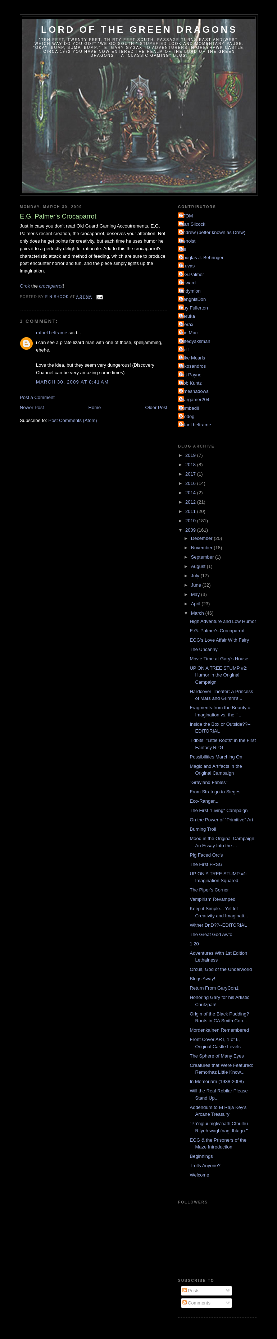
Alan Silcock (192, 224)
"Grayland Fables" (208, 782)
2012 (191, 502)
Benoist (187, 241)
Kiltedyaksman (195, 341)
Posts (191, 1290)
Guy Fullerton (194, 308)
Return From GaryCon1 (214, 988)
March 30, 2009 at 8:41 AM (72, 382)
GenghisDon (193, 299)
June (197, 585)
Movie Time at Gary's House (219, 658)
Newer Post (32, 407)
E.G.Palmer (192, 274)
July (196, 575)
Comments (196, 1303)
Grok (25, 286)
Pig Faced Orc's (206, 855)
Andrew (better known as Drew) (212, 232)
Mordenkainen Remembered (219, 1030)
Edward (188, 282)
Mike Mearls (192, 358)
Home (94, 407)
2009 (191, 530)
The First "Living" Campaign (219, 810)
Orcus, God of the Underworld (221, 969)
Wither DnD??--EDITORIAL (218, 925)
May (196, 594)
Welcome (199, 1175)
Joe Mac (188, 332)
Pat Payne (190, 374)
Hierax (187, 324)
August (199, 566)
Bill (183, 249)
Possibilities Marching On (216, 757)
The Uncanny (203, 649)
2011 (191, 511)
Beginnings (201, 1156)
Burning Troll (203, 829)
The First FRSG (206, 864)
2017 (191, 474)
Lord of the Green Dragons (139, 29)
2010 (191, 520)
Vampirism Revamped (212, 899)
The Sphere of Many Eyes (217, 1056)
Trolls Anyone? (205, 1165)
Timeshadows (194, 391)
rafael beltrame (51, 332)
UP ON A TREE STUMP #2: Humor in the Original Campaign (218, 675)
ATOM (186, 216)
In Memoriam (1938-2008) (217, 1081)
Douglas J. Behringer (201, 257)
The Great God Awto (211, 934)
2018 (191, 464)
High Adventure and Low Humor (223, 621)
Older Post (156, 407)
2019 (191, 455)
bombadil (189, 408)
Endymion (190, 291)
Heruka (187, 316)
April (196, 603)
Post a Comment (37, 397)
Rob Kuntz (191, 383)
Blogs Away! (202, 978)
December (202, 538)
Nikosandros (193, 366)
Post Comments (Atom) (73, 420)
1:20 (194, 943)
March (198, 613)
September (203, 557)
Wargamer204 (194, 399)
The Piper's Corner (209, 890)
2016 (191, 483)
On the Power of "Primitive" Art (221, 819)
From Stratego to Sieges (215, 791)
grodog (187, 416)
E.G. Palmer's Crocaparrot (217, 630)
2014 (191, 492)
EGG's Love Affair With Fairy (219, 640)
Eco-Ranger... (204, 801)
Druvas (187, 266)
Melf (184, 349)
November (202, 547)
